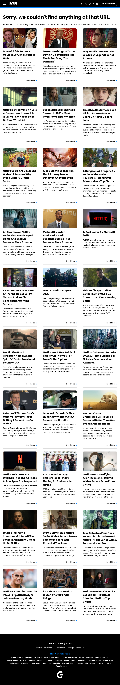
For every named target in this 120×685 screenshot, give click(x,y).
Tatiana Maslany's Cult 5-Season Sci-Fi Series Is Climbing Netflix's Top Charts (99, 596)
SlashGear (36, 663)
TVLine (100, 663)
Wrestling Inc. (61, 666)
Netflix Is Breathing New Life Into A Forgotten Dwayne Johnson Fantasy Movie (20, 595)
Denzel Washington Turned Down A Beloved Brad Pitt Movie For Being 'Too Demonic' (59, 56)
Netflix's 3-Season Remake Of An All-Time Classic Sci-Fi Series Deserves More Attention (99, 357)
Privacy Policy (65, 643)
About (51, 643)
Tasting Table (54, 663)
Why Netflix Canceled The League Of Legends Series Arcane (98, 55)
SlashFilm (25, 663)
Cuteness (28, 657)
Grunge (89, 657)
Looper (50, 660)
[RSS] (97, 4)
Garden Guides (71, 657)
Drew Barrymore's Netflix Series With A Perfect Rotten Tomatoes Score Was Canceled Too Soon (60, 538)
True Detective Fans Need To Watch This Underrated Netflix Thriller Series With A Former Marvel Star (100, 538)
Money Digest (69, 660)
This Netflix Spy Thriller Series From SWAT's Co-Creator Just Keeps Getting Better (99, 295)
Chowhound (16, 657)
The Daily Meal (68, 663)
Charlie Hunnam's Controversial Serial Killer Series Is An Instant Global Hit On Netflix (19, 538)
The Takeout (90, 663)
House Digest (12, 660)
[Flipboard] (93, 4)
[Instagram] (90, 4)
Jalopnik (41, 660)
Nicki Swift (82, 660)
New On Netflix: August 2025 (57, 292)
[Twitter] (86, 4)
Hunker (23, 660)
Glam (81, 657)
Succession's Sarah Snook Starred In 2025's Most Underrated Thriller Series (59, 113)
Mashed (58, 660)
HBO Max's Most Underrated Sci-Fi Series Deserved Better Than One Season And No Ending (99, 418)
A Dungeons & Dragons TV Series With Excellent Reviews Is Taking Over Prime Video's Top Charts (99, 176)
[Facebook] (82, 4)
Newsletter (108, 4)
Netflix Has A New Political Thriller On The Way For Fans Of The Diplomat (59, 356)
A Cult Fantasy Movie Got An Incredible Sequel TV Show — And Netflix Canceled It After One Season (18, 297)
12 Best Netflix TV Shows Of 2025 (99, 233)
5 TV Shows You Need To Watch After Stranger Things (57, 595)
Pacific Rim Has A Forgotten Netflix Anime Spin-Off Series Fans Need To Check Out (19, 357)
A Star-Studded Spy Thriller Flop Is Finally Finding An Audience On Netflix (57, 479)
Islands (32, 660)
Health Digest (100, 657)
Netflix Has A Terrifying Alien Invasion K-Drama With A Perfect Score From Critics (99, 479)
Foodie (45, 657)
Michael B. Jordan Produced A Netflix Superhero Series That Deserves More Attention (58, 237)
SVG (44, 663)
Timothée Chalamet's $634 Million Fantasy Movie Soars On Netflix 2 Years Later (99, 115)
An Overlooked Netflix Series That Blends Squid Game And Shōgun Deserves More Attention (18, 237)
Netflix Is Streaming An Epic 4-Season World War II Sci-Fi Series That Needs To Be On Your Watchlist (20, 115)
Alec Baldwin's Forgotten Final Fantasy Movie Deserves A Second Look (58, 174)
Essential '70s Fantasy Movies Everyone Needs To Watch (19, 55)
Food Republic (56, 657)
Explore (37, 657)
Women (109, 663)
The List (80, 663)
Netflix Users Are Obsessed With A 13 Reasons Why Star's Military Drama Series (19, 176)
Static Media (48, 648)
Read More (30, 80)
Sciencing (14, 663)
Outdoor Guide (95, 660)
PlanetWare (108, 660)
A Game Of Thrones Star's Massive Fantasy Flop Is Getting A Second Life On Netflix (18, 418)
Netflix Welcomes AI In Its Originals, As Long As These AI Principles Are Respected (20, 478)
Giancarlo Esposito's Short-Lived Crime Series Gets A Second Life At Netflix (60, 417)
